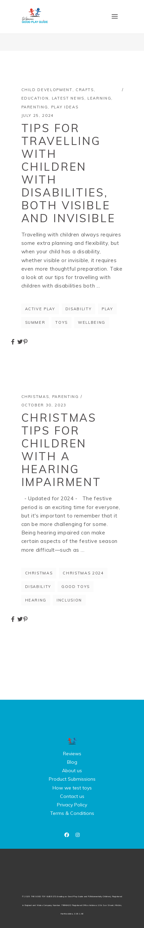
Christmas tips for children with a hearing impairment (61, 450)
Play (107, 309)
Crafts (85, 89)
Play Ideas (65, 107)
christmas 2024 (83, 573)
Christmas (35, 396)
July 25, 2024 (37, 115)
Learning (99, 98)
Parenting (34, 107)
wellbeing (91, 322)
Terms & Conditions (72, 813)
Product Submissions (72, 779)
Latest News (68, 98)
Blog (72, 762)
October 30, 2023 (43, 405)
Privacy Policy (72, 805)
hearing (36, 600)
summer (35, 322)
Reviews (72, 754)
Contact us (72, 796)
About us (72, 770)
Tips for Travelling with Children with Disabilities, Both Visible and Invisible (68, 173)
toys (61, 322)
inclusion (69, 600)
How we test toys (72, 788)
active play (40, 309)
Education (35, 98)
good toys (75, 586)
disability (78, 309)
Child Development (47, 89)
